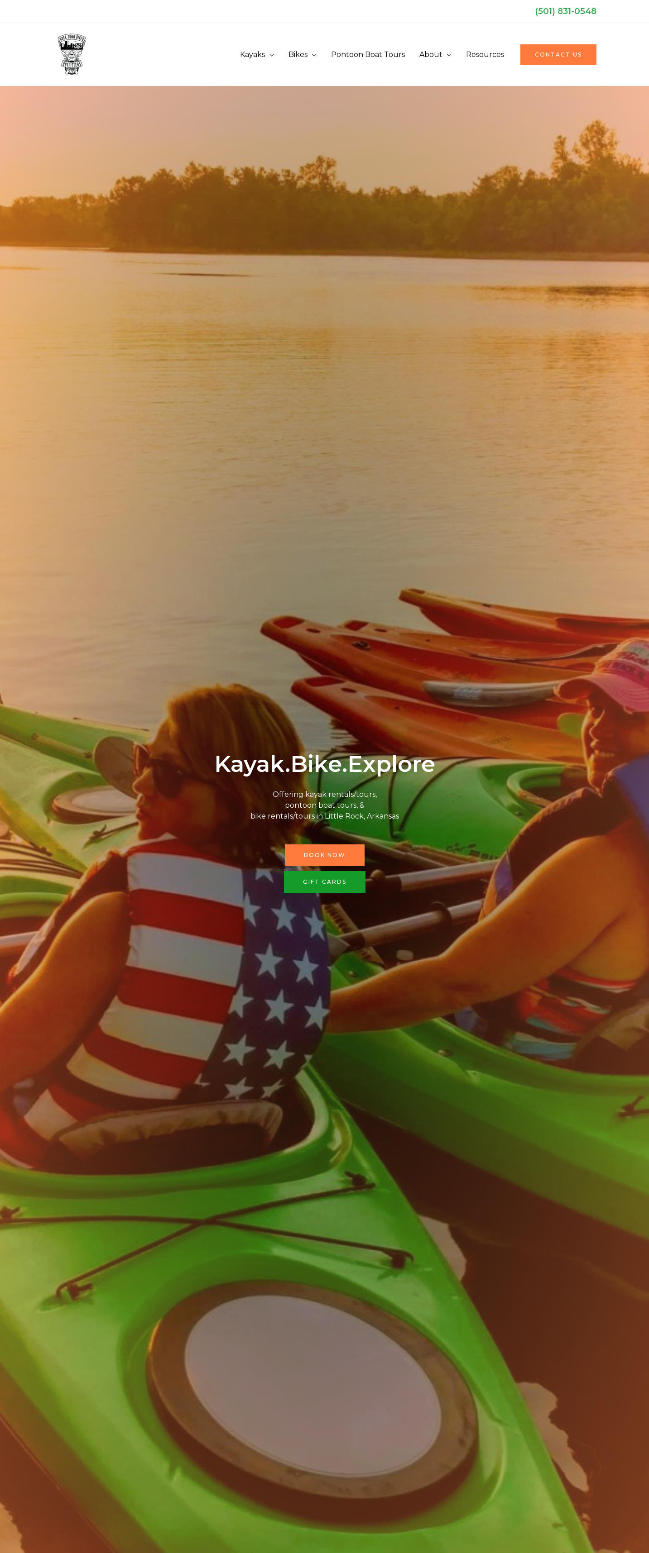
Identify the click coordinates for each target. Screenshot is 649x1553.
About (430, 54)
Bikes (298, 54)
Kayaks (252, 54)
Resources (485, 54)
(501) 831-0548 (565, 11)
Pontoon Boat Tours (368, 54)
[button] (558, 54)
